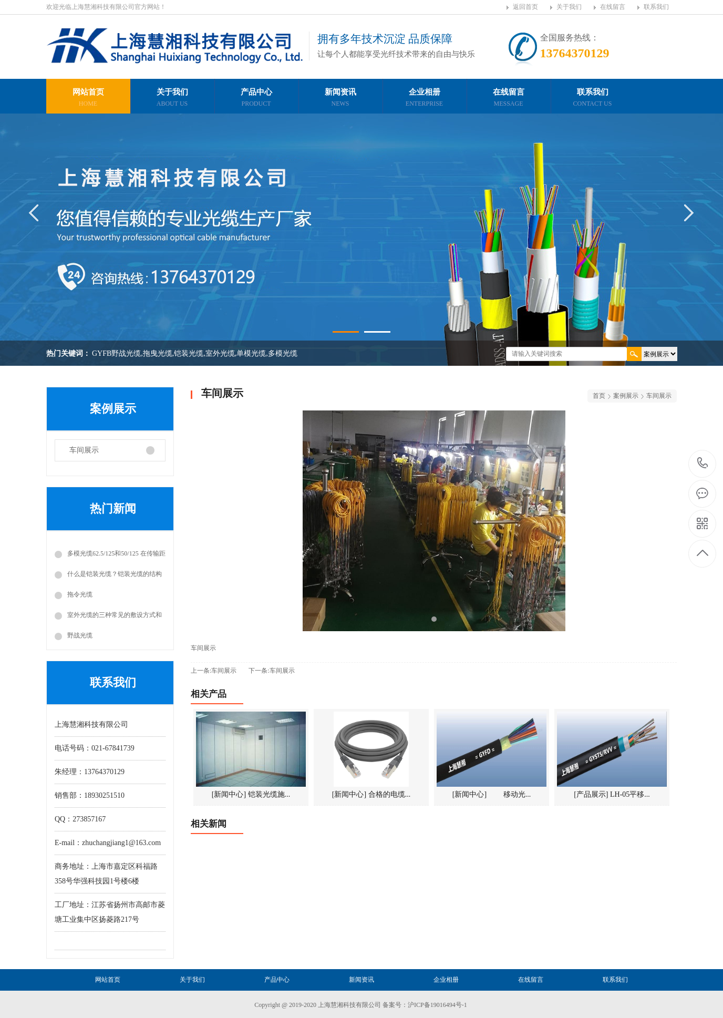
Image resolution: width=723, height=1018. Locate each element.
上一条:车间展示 (213, 670)
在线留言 (612, 7)
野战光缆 (79, 635)
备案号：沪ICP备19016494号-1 (425, 1005)
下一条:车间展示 (271, 670)
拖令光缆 (79, 594)
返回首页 (525, 7)
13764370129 (703, 463)
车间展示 (84, 450)
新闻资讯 (340, 99)
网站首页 (88, 99)
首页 (599, 395)
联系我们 (656, 7)
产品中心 (256, 99)
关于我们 (569, 7)
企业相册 (424, 99)
